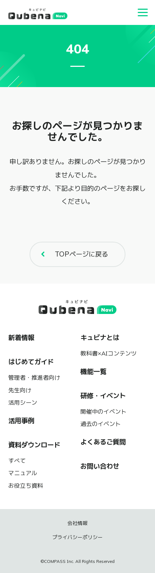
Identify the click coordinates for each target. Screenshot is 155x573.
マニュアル (22, 473)
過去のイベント (100, 424)
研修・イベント (103, 395)
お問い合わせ (99, 466)
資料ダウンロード (34, 444)
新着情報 (21, 337)
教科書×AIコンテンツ (108, 353)
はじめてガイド (31, 361)
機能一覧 (93, 371)
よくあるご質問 (103, 442)
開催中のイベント (103, 411)
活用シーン (22, 402)
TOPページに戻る (72, 254)
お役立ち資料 (25, 485)
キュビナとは (99, 337)
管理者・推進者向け (34, 377)
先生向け (19, 390)
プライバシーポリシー (77, 537)
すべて (17, 461)
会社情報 (77, 523)
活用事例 (21, 420)
